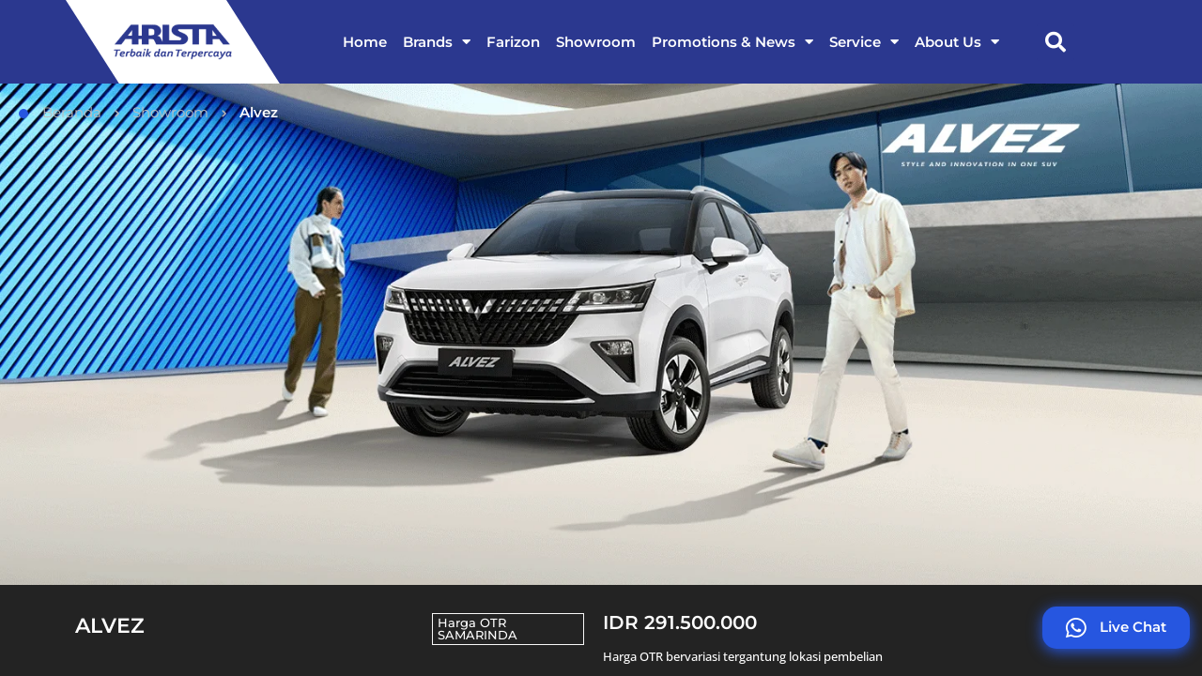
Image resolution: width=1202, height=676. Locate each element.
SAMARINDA (477, 634)
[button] (1055, 42)
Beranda (60, 112)
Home (365, 42)
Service (864, 41)
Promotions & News (732, 41)
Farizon (513, 42)
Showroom (596, 42)
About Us (957, 41)
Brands (436, 41)
